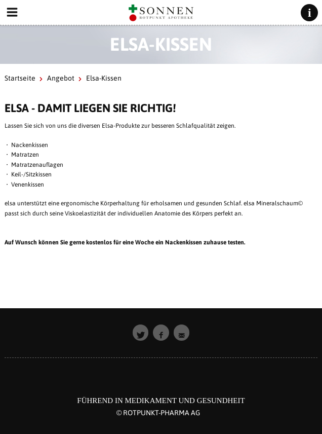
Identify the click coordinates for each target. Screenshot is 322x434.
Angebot (60, 78)
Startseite (20, 78)
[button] (141, 332)
